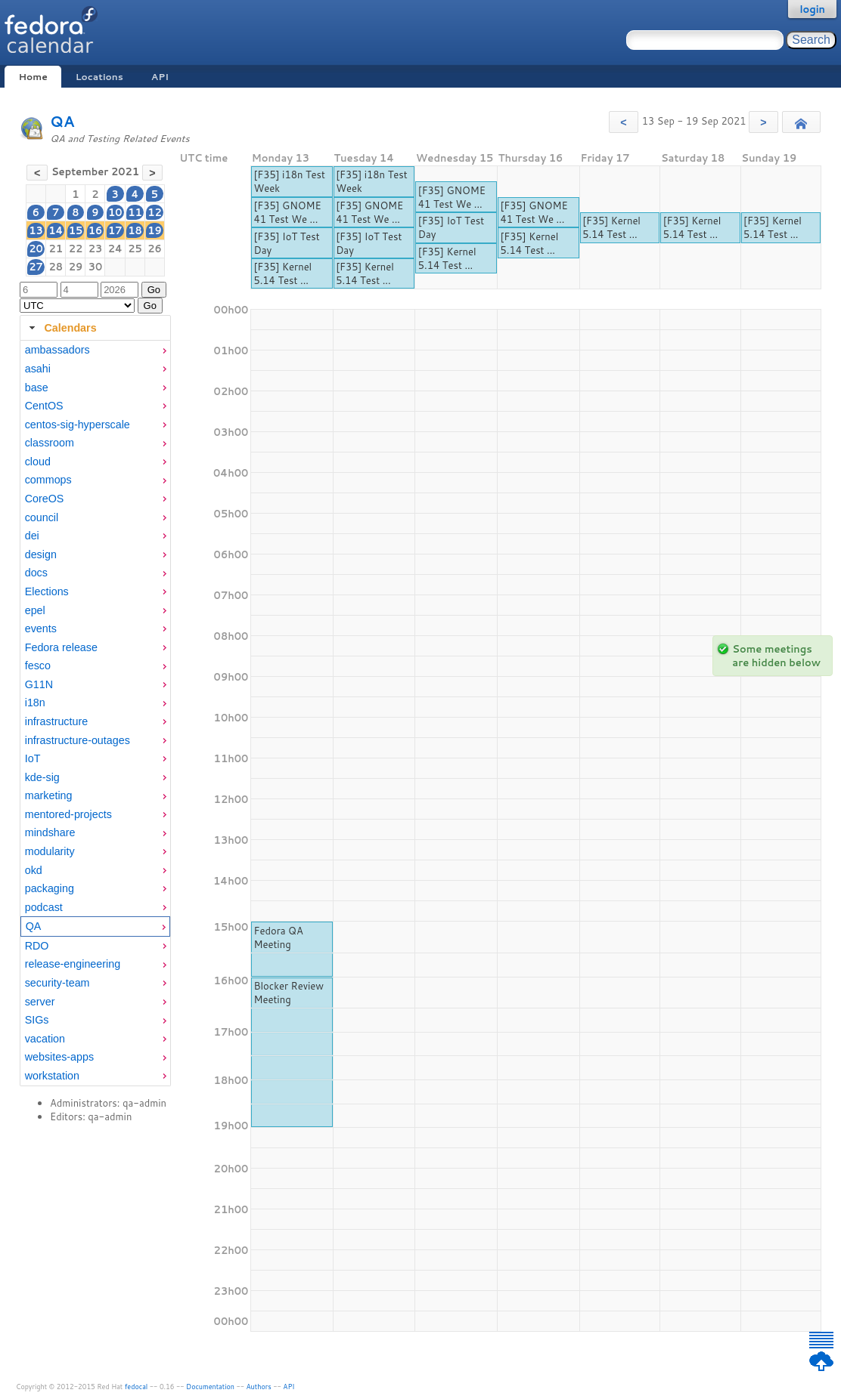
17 (115, 230)
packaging (49, 888)
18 (135, 230)
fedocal (136, 1386)
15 (76, 230)
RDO (37, 946)
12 (154, 212)
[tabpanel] (95, 713)
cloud (38, 462)
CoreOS (44, 499)
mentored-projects (68, 814)
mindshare (50, 832)
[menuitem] (95, 350)
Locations (99, 76)
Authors (259, 1386)
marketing (49, 795)
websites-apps (59, 1057)
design (41, 554)
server (40, 1002)
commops (48, 480)
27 (36, 266)
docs (36, 573)
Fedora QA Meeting (278, 937)
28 (55, 266)
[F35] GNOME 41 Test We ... (287, 212)
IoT (33, 758)
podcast (44, 907)
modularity (50, 851)
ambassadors (57, 350)
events (41, 628)
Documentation (210, 1386)
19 (154, 230)
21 (55, 248)
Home (32, 76)
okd (33, 870)
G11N (39, 684)
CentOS (44, 406)
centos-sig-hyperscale (77, 424)
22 (76, 248)
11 (135, 212)
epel (35, 610)
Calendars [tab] (61, 328)
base (36, 387)
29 (76, 266)
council (42, 517)
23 (95, 248)
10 (115, 212)
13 (36, 230)
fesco (38, 665)
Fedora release (61, 647)
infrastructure (56, 721)
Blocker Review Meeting (288, 992)
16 (95, 230)
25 (135, 248)
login (812, 9)
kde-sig (42, 777)
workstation (52, 1076)
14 (55, 230)
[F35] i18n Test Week (289, 181)
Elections (47, 591)
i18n (35, 702)
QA (62, 121)
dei (32, 536)
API (160, 76)
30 (95, 266)
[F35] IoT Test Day (286, 243)
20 (36, 248)
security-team (57, 983)
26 (154, 248)
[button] (623, 122)
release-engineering (72, 964)
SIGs (37, 1020)
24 (115, 248)
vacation (45, 1039)
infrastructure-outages (77, 740)
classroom (49, 443)
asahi (38, 369)
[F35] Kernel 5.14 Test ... (282, 273)
